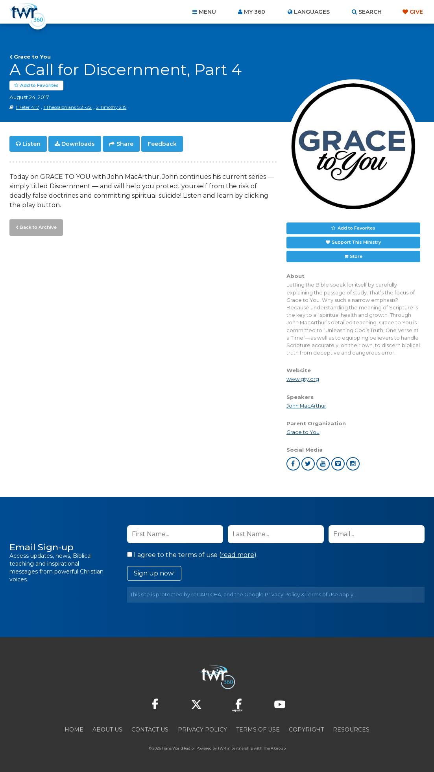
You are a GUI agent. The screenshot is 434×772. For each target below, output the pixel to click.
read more (237, 555)
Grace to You (32, 56)
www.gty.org (302, 379)
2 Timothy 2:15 (111, 107)
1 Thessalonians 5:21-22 (67, 107)
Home (74, 729)
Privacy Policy (282, 594)
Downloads (78, 143)
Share (124, 143)
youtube (323, 464)
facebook (293, 464)
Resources (351, 729)
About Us (107, 729)
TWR (222, 748)
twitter (308, 464)
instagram (353, 464)
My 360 (254, 11)
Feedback (162, 143)
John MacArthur (306, 406)
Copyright (306, 729)
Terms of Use (322, 594)
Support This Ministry (356, 242)
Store (356, 256)
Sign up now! (154, 573)
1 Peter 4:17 (27, 107)
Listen (31, 143)
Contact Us (149, 729)
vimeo (338, 464)
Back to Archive (37, 227)
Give (416, 11)
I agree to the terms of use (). (192, 555)
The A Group (274, 748)
